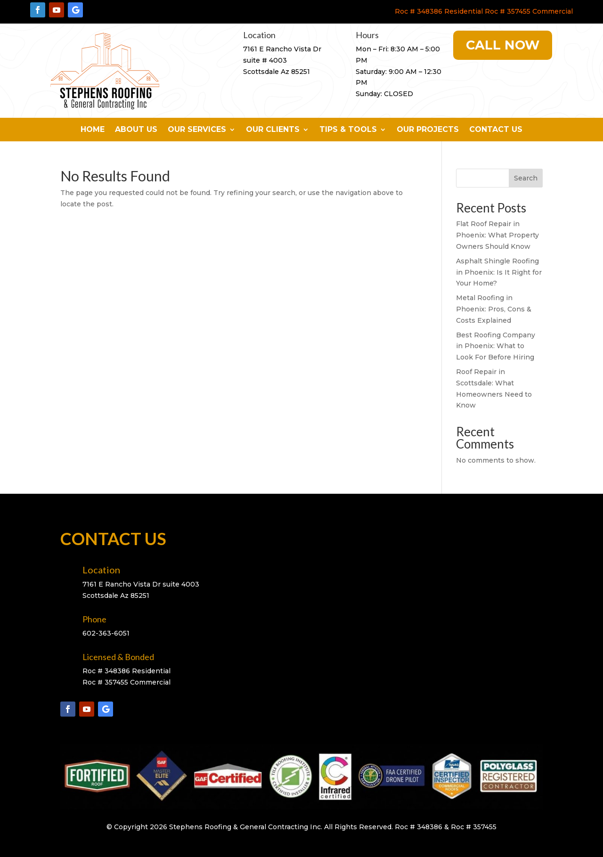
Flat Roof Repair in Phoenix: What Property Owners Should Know (497, 235)
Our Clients (273, 130)
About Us (136, 130)
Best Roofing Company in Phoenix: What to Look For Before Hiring (495, 346)
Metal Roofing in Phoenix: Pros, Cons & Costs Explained (493, 309)
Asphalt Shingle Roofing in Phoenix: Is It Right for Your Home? (499, 272)
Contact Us (495, 130)
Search (526, 178)
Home (93, 130)
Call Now (502, 45)
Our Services (197, 130)
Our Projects (428, 130)
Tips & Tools (348, 130)
